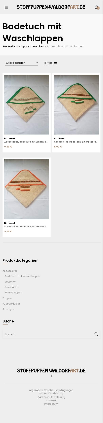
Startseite (9, 46)
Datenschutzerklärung (51, 397)
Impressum (51, 404)
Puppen (7, 298)
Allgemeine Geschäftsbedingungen (51, 390)
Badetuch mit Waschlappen (36, 141)
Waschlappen (13, 292)
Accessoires (36, 46)
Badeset (9, 138)
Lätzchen (10, 281)
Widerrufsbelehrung (51, 393)
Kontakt (51, 400)
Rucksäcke (11, 287)
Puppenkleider (11, 303)
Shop (21, 46)
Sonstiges (9, 309)
